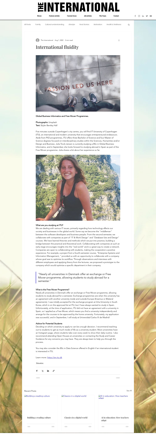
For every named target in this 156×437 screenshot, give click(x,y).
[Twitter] (147, 16)
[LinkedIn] (143, 16)
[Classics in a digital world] (78, 404)
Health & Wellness (114, 24)
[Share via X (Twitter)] (42, 371)
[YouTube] (150, 16)
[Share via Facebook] (37, 371)
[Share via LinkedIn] (48, 371)
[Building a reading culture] (40, 404)
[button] (129, 24)
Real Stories (84, 24)
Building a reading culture (39, 417)
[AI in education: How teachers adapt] (115, 404)
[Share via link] (54, 371)
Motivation (98, 24)
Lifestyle (72, 24)
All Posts (27, 24)
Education (39, 363)
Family (38, 24)
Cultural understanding (54, 24)
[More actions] (119, 40)
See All (129, 391)
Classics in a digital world (75, 417)
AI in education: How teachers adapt (115, 419)
